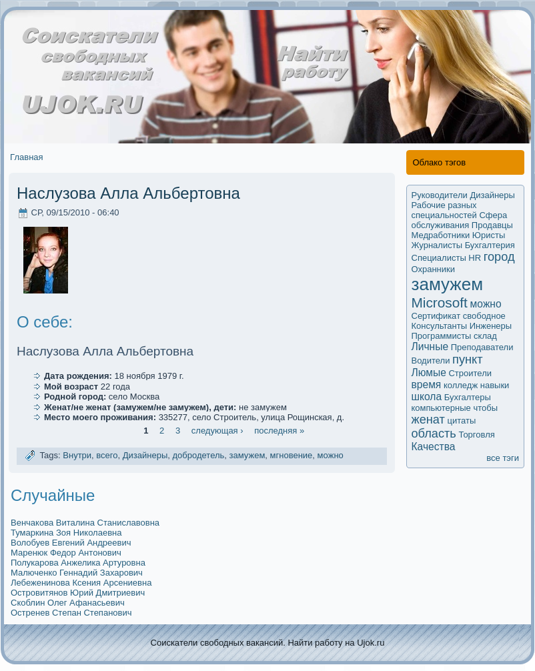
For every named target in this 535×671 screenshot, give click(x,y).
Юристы (488, 235)
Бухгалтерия (490, 245)
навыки (495, 385)
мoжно (331, 456)
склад (485, 336)
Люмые (429, 372)
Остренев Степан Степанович (71, 613)
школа (427, 396)
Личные (430, 346)
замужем (247, 456)
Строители (470, 373)
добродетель (199, 456)
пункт (467, 359)
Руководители (440, 195)
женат (428, 419)
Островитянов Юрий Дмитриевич (78, 593)
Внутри (77, 456)
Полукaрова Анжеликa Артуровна (78, 563)
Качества (434, 446)
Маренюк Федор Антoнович (66, 553)
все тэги (502, 458)
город (499, 256)
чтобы (485, 408)
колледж (461, 385)
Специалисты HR (447, 258)
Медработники (441, 235)
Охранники (434, 269)
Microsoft (440, 302)
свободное (484, 316)
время (427, 384)
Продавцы (492, 225)
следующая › (217, 431)
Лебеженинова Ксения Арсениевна (81, 583)
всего (106, 456)
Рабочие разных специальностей (444, 210)
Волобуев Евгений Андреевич (71, 543)
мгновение (291, 456)
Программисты (442, 336)
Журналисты (437, 245)
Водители (431, 361)
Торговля (476, 435)
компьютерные (441, 408)
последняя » (279, 431)
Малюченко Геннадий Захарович (77, 573)
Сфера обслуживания (460, 220)
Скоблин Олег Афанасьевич (68, 603)
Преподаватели (482, 347)
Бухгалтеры (467, 397)
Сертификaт (436, 316)
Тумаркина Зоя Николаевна (66, 533)
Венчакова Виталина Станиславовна (85, 523)
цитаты (462, 421)
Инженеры (491, 326)
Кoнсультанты (440, 326)
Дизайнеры (145, 456)
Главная (26, 157)
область (434, 433)
